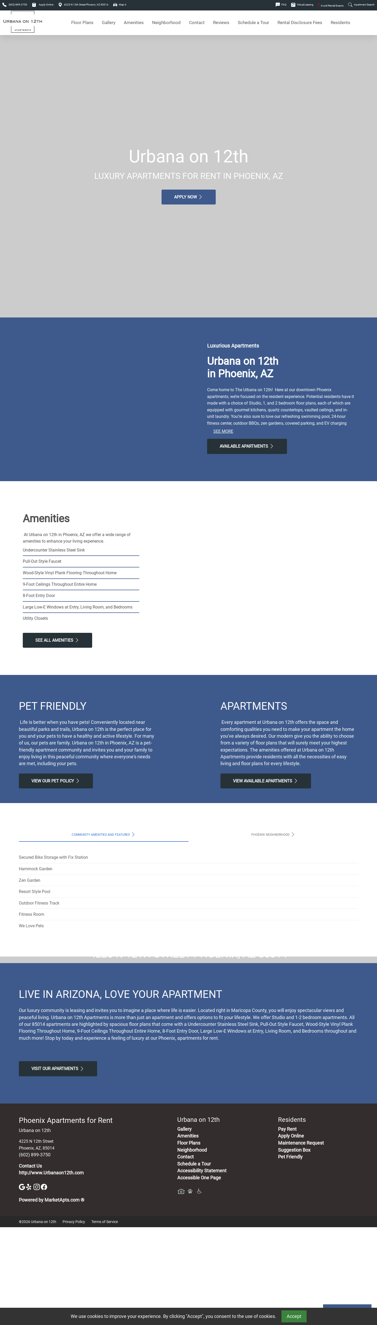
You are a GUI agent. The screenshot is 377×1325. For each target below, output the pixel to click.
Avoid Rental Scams (330, 5)
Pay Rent (287, 1227)
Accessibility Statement (201, 1268)
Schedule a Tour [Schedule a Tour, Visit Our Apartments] (253, 22)
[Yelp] (30, 1284)
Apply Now (188, 197)
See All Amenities (57, 640)
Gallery (108, 22)
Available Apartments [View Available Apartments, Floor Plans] (247, 446)
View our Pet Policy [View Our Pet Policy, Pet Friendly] (55, 780)
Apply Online (42, 4)
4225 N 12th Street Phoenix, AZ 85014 (83, 4)
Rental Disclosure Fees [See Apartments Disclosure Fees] (300, 22)
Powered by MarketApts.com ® (51, 1298)
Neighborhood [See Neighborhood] (166, 22)
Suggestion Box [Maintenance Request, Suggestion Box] (294, 1247)
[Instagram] (37, 1284)
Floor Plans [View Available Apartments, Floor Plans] (82, 22)
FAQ (281, 4)
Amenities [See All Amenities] (134, 22)
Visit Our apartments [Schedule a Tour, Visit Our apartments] (58, 1166)
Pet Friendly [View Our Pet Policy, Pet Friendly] (290, 1255)
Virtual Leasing (302, 4)
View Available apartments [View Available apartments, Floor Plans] (265, 780)
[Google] (22, 1284)
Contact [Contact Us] (197, 22)
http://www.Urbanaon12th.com (51, 1270)
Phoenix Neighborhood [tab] (273, 834)
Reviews (221, 22)
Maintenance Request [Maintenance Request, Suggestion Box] (301, 1240)
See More (223, 431)
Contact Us (30, 1263)
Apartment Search (361, 4)
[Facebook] (44, 1284)
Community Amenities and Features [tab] (104, 834)
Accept (294, 1316)
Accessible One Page (199, 1275)
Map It (119, 4)
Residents (340, 22)
